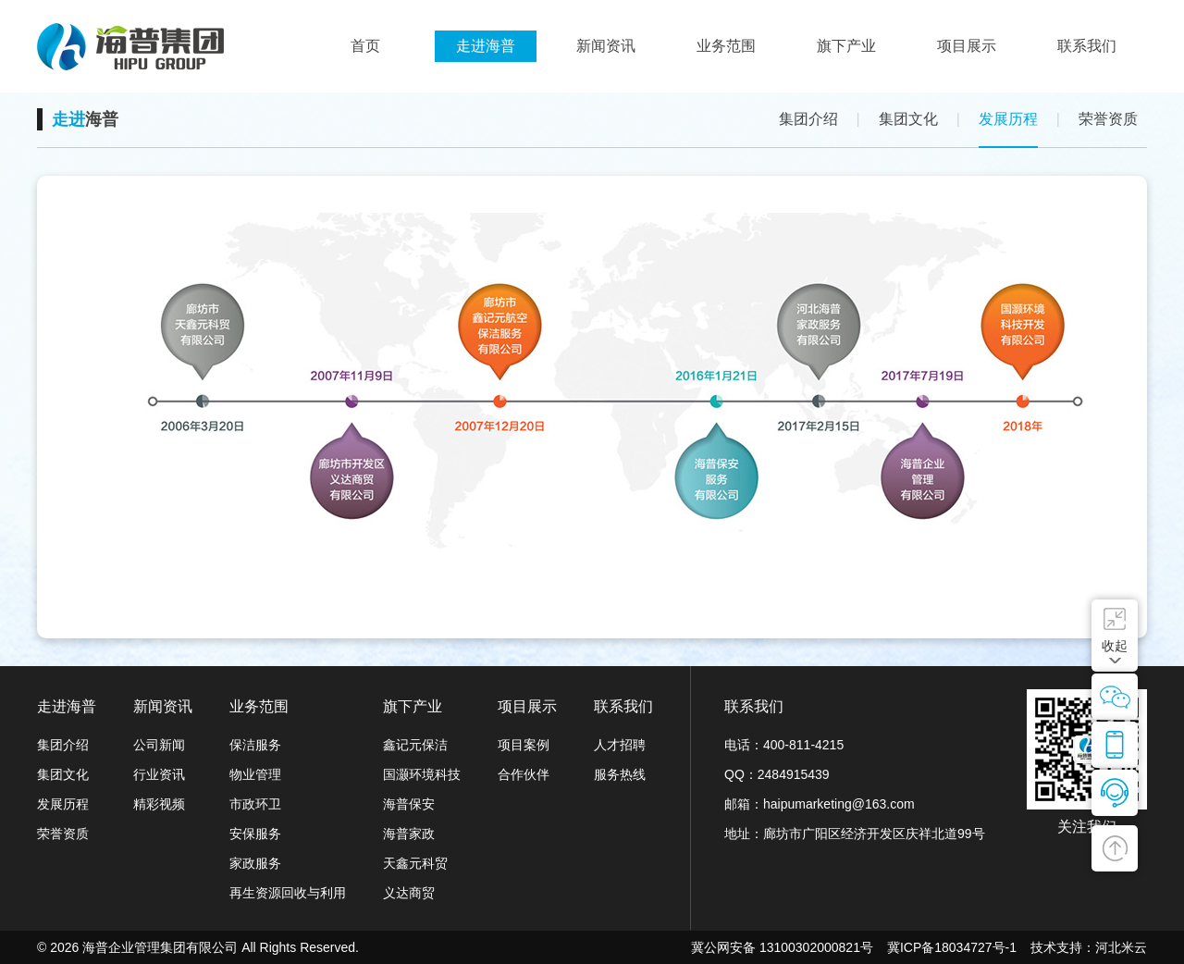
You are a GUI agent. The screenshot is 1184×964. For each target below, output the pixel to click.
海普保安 (409, 804)
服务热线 (620, 774)
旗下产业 (412, 706)
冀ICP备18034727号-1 (952, 947)
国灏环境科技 (422, 774)
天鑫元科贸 (415, 863)
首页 (365, 46)
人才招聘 (620, 744)
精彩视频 (159, 804)
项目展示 (527, 706)
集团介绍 (808, 119)
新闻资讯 (162, 706)
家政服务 (255, 863)
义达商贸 (409, 892)
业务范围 (259, 706)
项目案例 (523, 744)
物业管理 (255, 774)
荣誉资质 (1108, 119)
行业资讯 (159, 774)
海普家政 (409, 833)
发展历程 (1008, 119)
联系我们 (623, 706)
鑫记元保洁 (415, 744)
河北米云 (1121, 947)
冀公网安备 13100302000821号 (782, 947)
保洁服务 (255, 744)
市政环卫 (255, 804)
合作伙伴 (523, 774)
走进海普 (66, 706)
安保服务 (255, 833)
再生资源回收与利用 (287, 892)
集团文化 (908, 119)
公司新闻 (159, 744)
